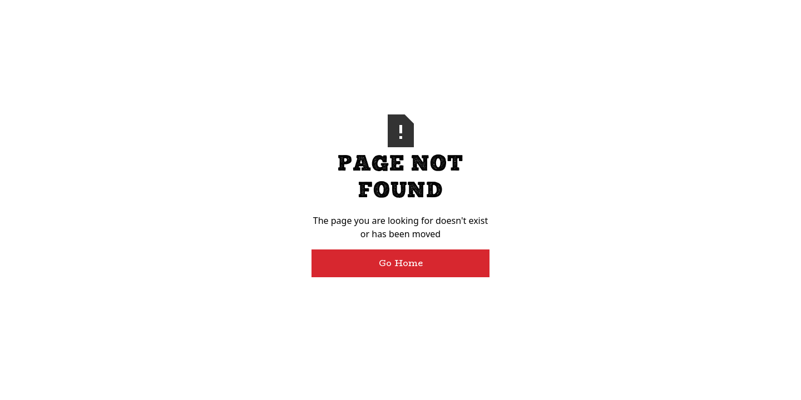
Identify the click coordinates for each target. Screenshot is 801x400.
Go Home (401, 263)
